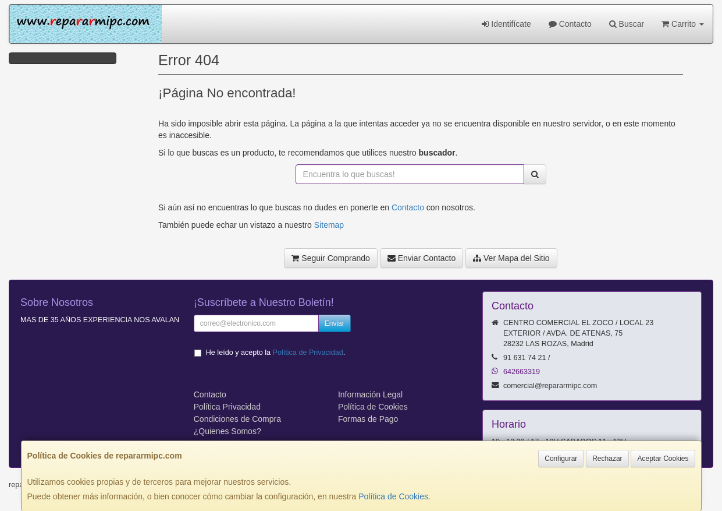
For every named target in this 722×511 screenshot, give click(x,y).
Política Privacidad (227, 406)
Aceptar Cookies (662, 458)
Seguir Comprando (330, 258)
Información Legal (370, 394)
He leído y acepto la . (275, 352)
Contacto (570, 24)
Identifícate (506, 24)
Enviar (334, 323)
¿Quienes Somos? (227, 431)
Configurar (561, 458)
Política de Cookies (393, 496)
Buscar (626, 24)
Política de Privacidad (308, 352)
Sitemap (329, 225)
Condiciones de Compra (237, 419)
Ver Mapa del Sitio (511, 258)
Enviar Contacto (421, 258)
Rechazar (607, 458)
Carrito (682, 24)
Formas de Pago (368, 419)
